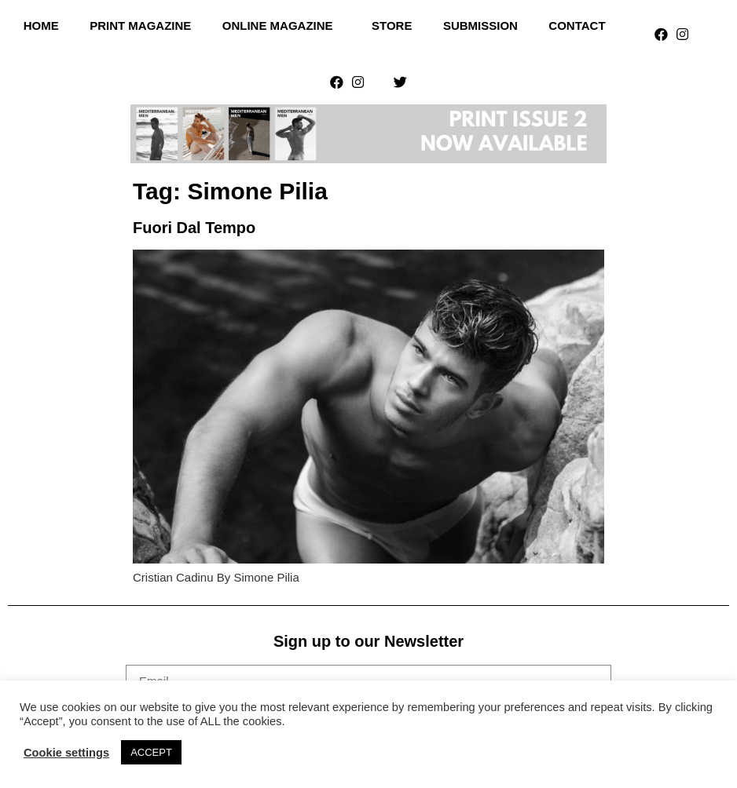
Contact (576, 25)
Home (41, 25)
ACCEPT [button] (151, 752)
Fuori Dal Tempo (194, 227)
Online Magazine (281, 26)
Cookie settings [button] (66, 752)
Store (392, 25)
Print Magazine (140, 25)
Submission (480, 25)
